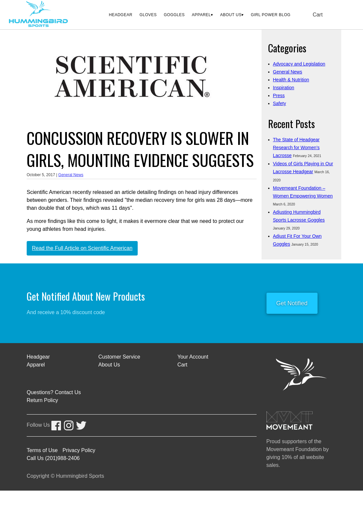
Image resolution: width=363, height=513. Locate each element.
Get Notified (292, 303)
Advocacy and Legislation (299, 64)
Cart (317, 14)
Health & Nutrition (291, 79)
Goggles (174, 15)
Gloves (147, 15)
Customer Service (119, 357)
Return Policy (42, 400)
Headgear (120, 15)
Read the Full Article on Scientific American (82, 248)
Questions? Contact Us (54, 392)
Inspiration (283, 87)
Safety (279, 103)
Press (279, 95)
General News (70, 175)
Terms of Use (42, 450)
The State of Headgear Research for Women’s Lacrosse (296, 147)
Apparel (201, 15)
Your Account (193, 357)
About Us (230, 15)
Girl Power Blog (270, 15)
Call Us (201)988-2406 (53, 458)
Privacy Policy (79, 450)
